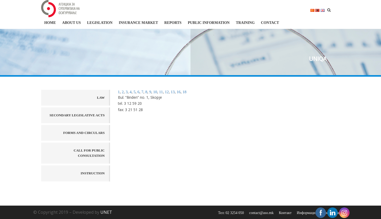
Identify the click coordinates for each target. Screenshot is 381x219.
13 (173, 92)
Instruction (93, 173)
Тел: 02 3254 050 (231, 213)
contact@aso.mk (261, 213)
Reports (173, 23)
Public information (209, 23)
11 (161, 92)
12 (167, 92)
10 (155, 92)
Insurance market (138, 23)
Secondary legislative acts (77, 115)
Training (245, 23)
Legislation (99, 23)
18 (184, 92)
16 (179, 92)
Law (101, 98)
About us (71, 23)
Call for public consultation (89, 153)
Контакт (285, 213)
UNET (106, 212)
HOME (50, 23)
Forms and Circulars (84, 133)
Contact (270, 23)
